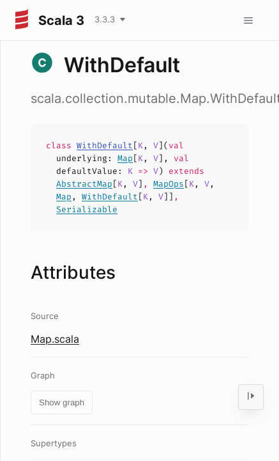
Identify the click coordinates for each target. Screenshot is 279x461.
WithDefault (105, 145)
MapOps (168, 183)
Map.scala (55, 338)
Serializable (86, 209)
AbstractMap (84, 183)
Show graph (61, 402)
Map (125, 158)
